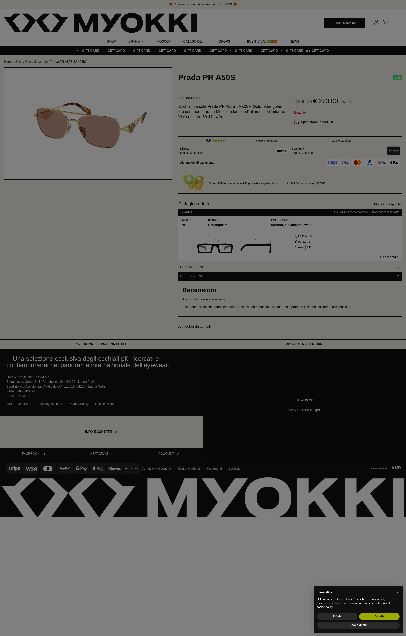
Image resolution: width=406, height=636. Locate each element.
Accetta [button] (379, 616)
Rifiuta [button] (337, 616)
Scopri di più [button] (358, 625)
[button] (397, 592)
